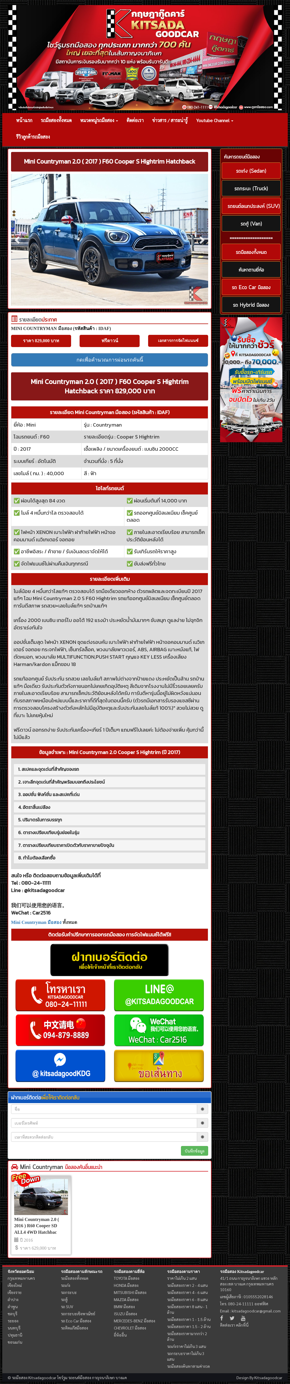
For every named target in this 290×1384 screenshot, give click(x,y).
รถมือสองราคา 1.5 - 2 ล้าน (188, 1326)
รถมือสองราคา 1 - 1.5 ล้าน (188, 1319)
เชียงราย (15, 1292)
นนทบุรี (14, 1327)
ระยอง (13, 1320)
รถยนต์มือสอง (79, 1377)
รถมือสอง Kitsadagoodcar (242, 1272)
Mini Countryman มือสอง (36, 922)
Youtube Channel (214, 120)
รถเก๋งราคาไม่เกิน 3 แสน (186, 1346)
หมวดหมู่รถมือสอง (99, 120)
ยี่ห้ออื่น (120, 1334)
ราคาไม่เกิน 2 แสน (182, 1278)
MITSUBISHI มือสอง (130, 1292)
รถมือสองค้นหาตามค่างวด (188, 1366)
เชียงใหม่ (15, 1285)
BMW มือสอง (124, 1306)
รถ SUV (67, 1306)
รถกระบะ (69, 1292)
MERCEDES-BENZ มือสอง (134, 1320)
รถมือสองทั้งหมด (56, 120)
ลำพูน (13, 1306)
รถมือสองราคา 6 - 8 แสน (187, 1299)
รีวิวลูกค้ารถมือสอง (33, 137)
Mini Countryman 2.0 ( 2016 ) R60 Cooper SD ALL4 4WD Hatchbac (36, 1226)
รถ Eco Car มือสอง (76, 1320)
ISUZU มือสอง (125, 1313)
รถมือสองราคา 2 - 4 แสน (187, 1285)
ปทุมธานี (15, 1334)
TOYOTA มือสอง (126, 1278)
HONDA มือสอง (126, 1285)
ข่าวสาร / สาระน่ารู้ (170, 120)
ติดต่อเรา (135, 120)
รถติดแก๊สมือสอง (74, 1327)
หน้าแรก (24, 120)
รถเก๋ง (65, 1285)
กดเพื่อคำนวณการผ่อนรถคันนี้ (109, 360)
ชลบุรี (12, 1313)
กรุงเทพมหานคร (21, 1278)
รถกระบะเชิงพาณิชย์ (78, 1313)
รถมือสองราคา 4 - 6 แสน (187, 1292)
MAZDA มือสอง (126, 1299)
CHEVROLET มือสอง (130, 1327)
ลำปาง (13, 1299)
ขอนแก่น (15, 1342)
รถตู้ (64, 1299)
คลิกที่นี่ (242, 1324)
